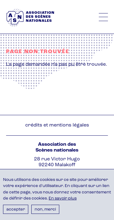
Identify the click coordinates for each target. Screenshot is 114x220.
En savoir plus (63, 198)
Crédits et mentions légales (57, 125)
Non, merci (45, 209)
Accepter (15, 209)
